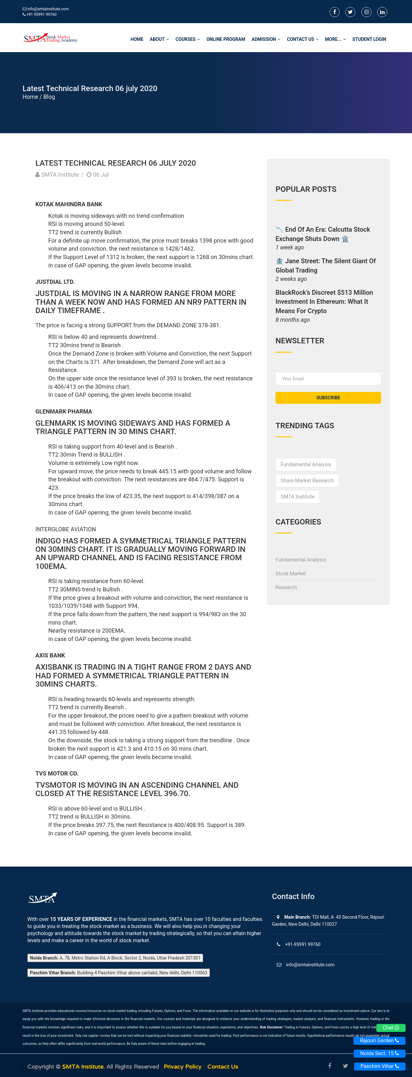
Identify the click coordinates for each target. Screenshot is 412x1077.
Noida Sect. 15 (379, 1053)
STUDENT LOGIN (369, 39)
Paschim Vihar (379, 1066)
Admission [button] (266, 39)
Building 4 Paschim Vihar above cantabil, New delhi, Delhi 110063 (118, 972)
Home (30, 96)
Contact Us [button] (302, 39)
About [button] (159, 39)
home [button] (137, 39)
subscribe (328, 397)
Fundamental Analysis (306, 464)
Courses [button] (187, 39)
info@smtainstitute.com (48, 9)
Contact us (222, 1066)
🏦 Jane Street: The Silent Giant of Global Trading (326, 265)
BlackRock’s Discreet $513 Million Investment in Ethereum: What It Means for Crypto (324, 302)
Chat (391, 1028)
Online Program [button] (225, 39)
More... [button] (335, 39)
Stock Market (291, 574)
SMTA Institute (297, 497)
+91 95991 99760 (40, 14)
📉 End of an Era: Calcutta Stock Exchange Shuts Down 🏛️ (323, 234)
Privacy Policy (183, 1066)
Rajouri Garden (379, 1040)
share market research (307, 481)
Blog (49, 96)
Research (286, 587)
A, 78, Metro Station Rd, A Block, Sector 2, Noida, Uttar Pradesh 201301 (115, 958)
